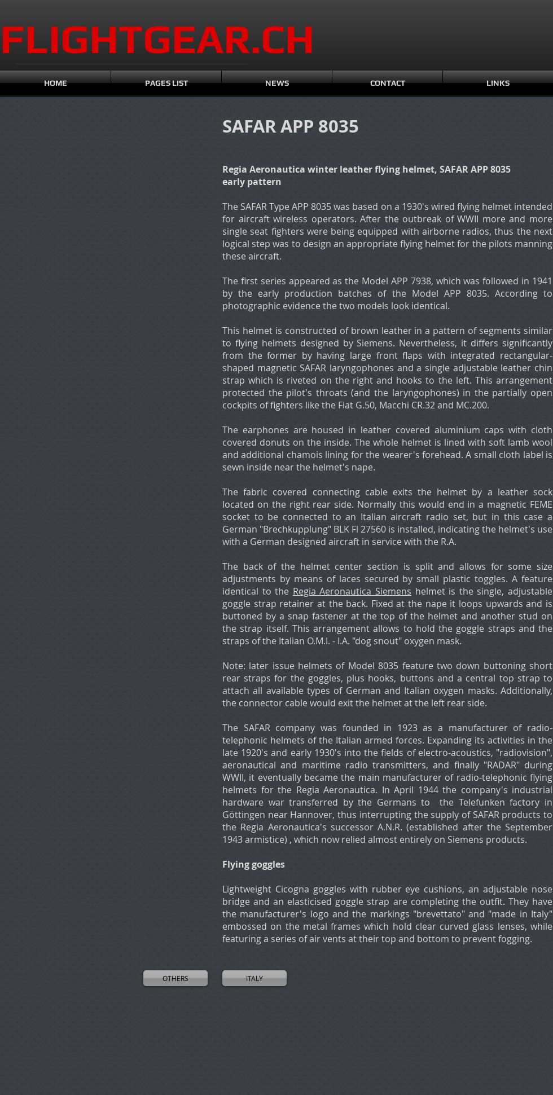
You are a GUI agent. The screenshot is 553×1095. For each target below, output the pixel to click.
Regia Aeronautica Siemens (352, 591)
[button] (51, 176)
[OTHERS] (175, 978)
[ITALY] (254, 978)
